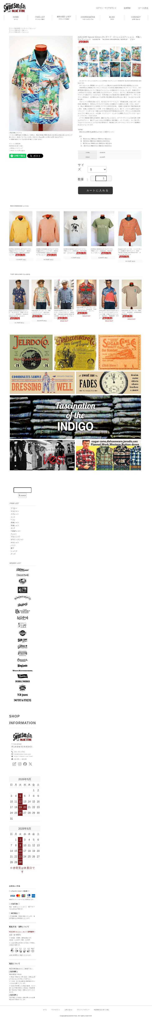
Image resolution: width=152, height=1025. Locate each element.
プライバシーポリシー (83, 1013)
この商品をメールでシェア (17, 148)
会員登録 (123, 8)
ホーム (11, 28)
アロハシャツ (36, 28)
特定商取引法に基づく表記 (17, 145)
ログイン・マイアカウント (100, 8)
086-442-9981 (20, 752)
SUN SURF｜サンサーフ (22, 28)
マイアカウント (53, 1013)
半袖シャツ (27, 30)
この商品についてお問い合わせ (18, 150)
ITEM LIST (18, 30)
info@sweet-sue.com (23, 755)
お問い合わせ (67, 1013)
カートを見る (140, 8)
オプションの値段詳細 (16, 143)
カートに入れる (95, 190)
